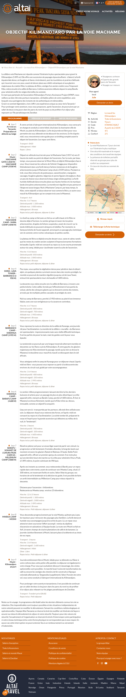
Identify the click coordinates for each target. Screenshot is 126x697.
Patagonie (51, 687)
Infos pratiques (68, 118)
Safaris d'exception (10, 643)
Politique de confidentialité (60, 653)
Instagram (102, 663)
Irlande (67, 683)
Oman (41, 687)
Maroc (113, 683)
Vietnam (32, 692)
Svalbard (110, 687)
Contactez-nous (103, 648)
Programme (15, 118)
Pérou (61, 687)
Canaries (51, 679)
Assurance (53, 643)
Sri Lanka (99, 687)
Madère (104, 683)
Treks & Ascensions (113, 119)
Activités (107, 11)
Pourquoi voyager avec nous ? (109, 658)
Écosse (92, 679)
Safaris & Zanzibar (10, 658)
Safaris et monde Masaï (12, 653)
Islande (77, 683)
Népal (122, 683)
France (31, 683)
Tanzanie (121, 687)
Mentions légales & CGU (59, 663)
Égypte (101, 679)
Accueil (19, 67)
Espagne (110, 679)
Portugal (71, 687)
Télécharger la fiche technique (106, 227)
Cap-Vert (62, 679)
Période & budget (41, 118)
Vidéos (106, 663)
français (97, 3)
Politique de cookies (57, 658)
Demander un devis (105, 103)
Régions (120, 11)
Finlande (121, 679)
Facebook (98, 663)
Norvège (32, 687)
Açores (31, 679)
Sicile (90, 687)
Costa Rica (73, 679)
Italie (85, 683)
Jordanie (94, 683)
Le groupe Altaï (103, 643)
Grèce (40, 683)
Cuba (83, 679)
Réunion (81, 687)
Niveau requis (106, 219)
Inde (48, 683)
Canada (41, 679)
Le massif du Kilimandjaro (35, 67)
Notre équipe (102, 653)
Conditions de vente (57, 648)
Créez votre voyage (87, 11)
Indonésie (57, 683)
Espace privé (88, 3)
